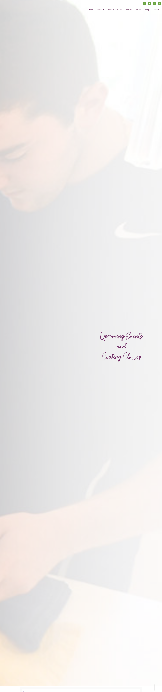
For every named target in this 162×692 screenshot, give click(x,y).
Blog (147, 9)
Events (138, 9)
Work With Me (115, 9)
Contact (156, 9)
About (100, 9)
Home (91, 9)
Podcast (129, 9)
